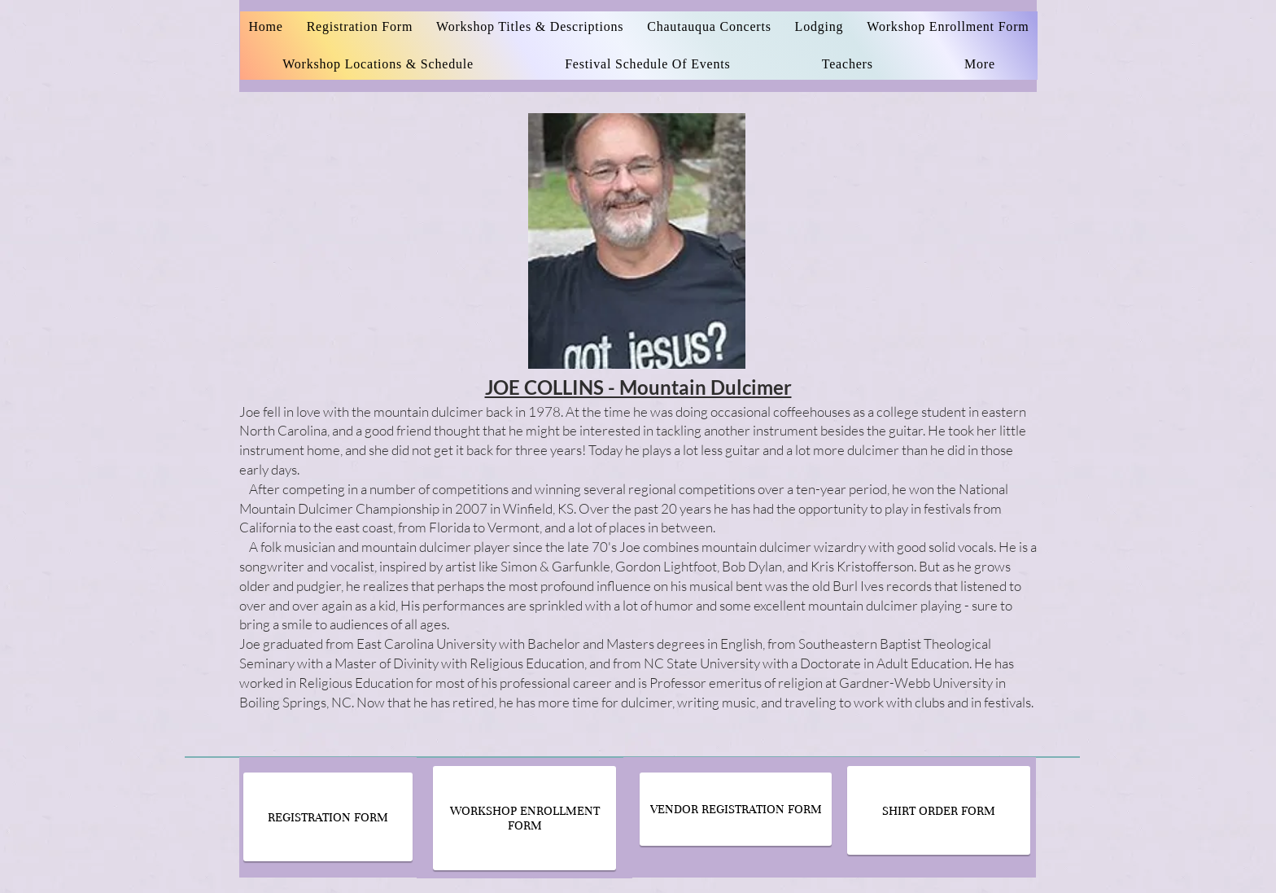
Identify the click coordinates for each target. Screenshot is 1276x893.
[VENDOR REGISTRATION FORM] (736, 809)
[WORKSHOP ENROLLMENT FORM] (524, 818)
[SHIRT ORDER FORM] (938, 810)
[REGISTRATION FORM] (328, 817)
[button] (847, 64)
